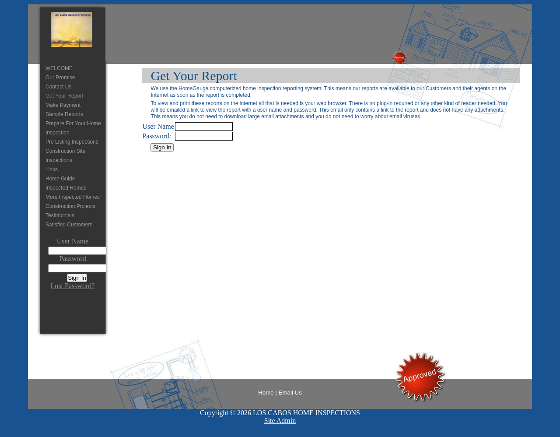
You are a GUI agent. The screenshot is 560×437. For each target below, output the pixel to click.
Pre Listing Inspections (72, 142)
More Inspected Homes (73, 197)
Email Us (290, 392)
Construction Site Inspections (65, 155)
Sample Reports (64, 114)
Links (52, 169)
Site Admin (280, 420)
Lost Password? (73, 285)
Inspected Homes (66, 188)
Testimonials (60, 215)
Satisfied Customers (69, 225)
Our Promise (60, 77)
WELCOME (59, 68)
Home (266, 392)
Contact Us (58, 87)
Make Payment (63, 105)
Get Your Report (64, 96)
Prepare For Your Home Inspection (73, 128)
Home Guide (60, 179)
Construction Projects (70, 206)
